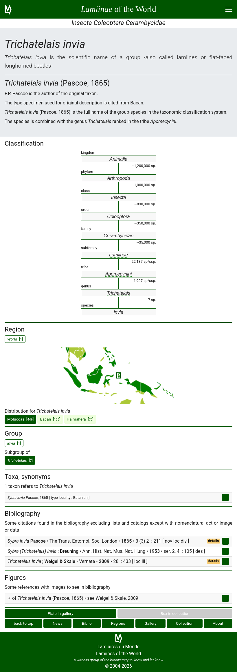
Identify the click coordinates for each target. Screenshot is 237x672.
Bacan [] (50, 419)
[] (20, 460)
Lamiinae (118, 254)
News (58, 623)
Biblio (87, 623)
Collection (185, 623)
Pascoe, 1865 (37, 497)
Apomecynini (118, 273)
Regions (118, 623)
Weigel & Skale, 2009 (116, 598)
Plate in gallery (61, 613)
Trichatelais (118, 293)
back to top (23, 623)
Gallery (150, 623)
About (218, 623)
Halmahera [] (80, 419)
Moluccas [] (20, 419)
